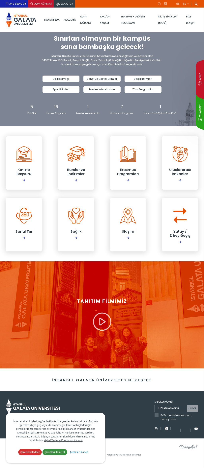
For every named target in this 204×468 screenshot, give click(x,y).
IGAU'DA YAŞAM (105, 20)
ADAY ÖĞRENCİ (43, 3)
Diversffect (188, 454)
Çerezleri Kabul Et (54, 452)
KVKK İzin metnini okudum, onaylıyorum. (176, 424)
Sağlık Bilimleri (143, 80)
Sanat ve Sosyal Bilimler (102, 80)
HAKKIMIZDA (52, 19)
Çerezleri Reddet (30, 452)
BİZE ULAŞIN (190, 20)
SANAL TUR (67, 3)
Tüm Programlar (143, 91)
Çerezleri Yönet (79, 452)
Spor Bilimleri (61, 91)
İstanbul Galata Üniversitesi (22, 19)
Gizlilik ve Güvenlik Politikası (124, 461)
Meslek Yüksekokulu (102, 91)
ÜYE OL (192, 415)
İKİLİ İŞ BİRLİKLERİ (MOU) (167, 20)
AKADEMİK (70, 19)
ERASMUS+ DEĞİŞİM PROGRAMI (133, 20)
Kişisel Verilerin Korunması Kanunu (63, 440)
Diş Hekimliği (61, 80)
